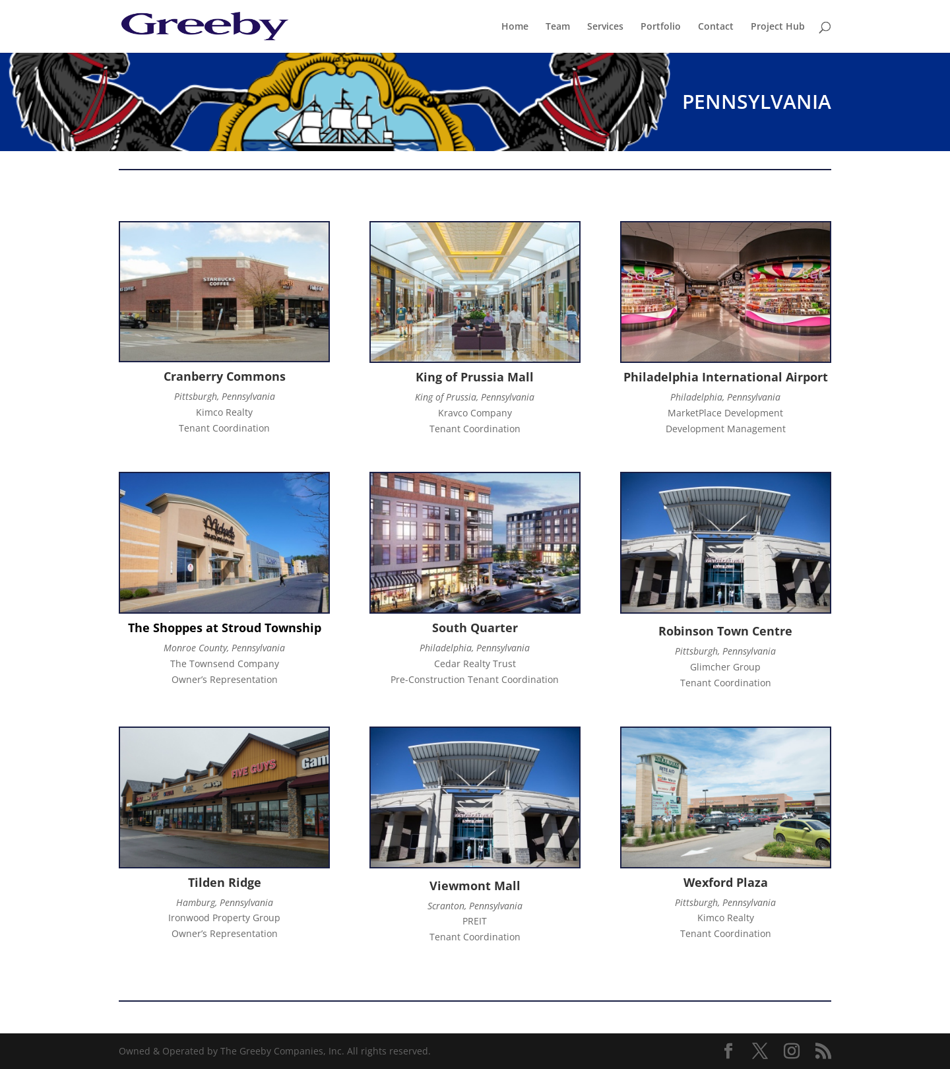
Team (558, 27)
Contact (716, 27)
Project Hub (778, 27)
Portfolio (661, 27)
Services (605, 27)
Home (514, 27)
